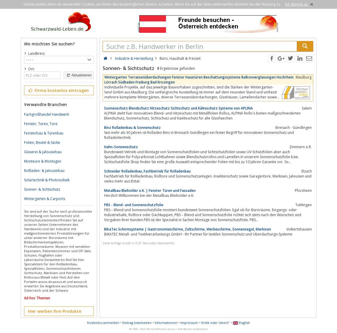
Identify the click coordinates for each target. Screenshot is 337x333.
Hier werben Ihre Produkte (54, 311)
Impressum (189, 322)
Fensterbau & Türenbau (43, 133)
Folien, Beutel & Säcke (42, 142)
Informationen (166, 322)
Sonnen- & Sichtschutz (42, 189)
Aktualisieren (79, 75)
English (241, 322)
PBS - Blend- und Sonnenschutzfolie (133, 204)
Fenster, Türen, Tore (40, 123)
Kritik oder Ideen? (215, 322)
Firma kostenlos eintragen (58, 90)
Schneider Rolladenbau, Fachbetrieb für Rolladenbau (147, 171)
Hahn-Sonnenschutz (121, 146)
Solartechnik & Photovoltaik (47, 179)
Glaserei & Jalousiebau (43, 151)
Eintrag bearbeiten (137, 322)
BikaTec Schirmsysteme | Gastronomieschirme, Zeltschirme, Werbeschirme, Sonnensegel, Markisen (187, 229)
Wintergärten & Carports (44, 198)
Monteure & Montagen (42, 161)
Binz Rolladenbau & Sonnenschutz (132, 127)
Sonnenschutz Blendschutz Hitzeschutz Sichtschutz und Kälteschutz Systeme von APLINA (178, 108)
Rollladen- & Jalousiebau (44, 170)
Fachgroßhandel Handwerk (46, 114)
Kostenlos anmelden (103, 322)
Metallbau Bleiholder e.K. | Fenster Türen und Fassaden (150, 190)
